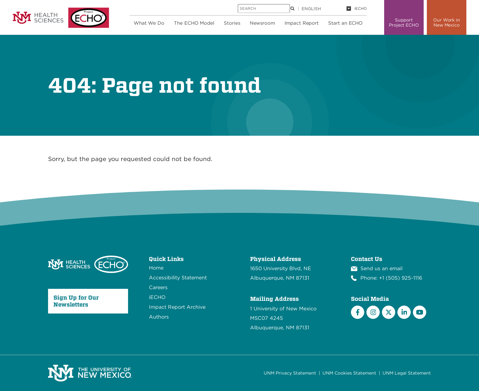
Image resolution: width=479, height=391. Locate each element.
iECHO (360, 8)
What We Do (149, 23)
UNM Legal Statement (407, 372)
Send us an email (381, 268)
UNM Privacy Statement (290, 372)
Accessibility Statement (178, 278)
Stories (232, 23)
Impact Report (302, 23)
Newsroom (262, 23)
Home (156, 268)
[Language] (326, 8)
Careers (158, 287)
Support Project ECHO (404, 22)
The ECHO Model (194, 23)
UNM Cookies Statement (349, 372)
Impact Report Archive (177, 307)
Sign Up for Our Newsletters (76, 301)
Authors (159, 317)
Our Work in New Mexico (446, 22)
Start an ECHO (345, 23)
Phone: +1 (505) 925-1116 (391, 278)
